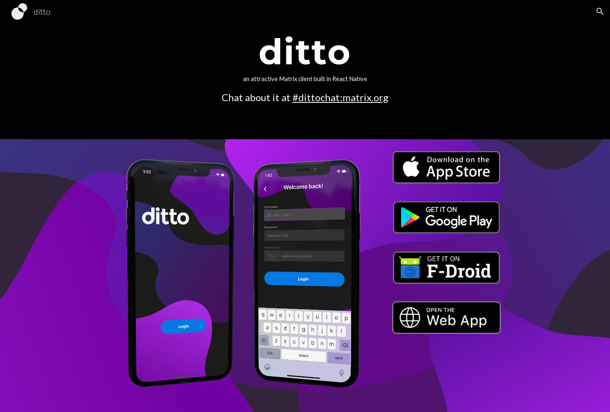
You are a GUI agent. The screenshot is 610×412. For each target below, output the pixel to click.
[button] (600, 11)
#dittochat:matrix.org (340, 97)
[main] (305, 69)
